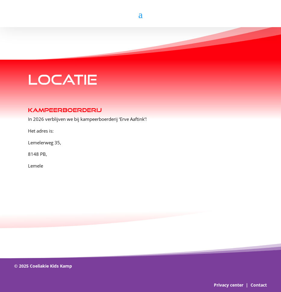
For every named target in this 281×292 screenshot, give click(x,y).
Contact (259, 285)
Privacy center (228, 285)
